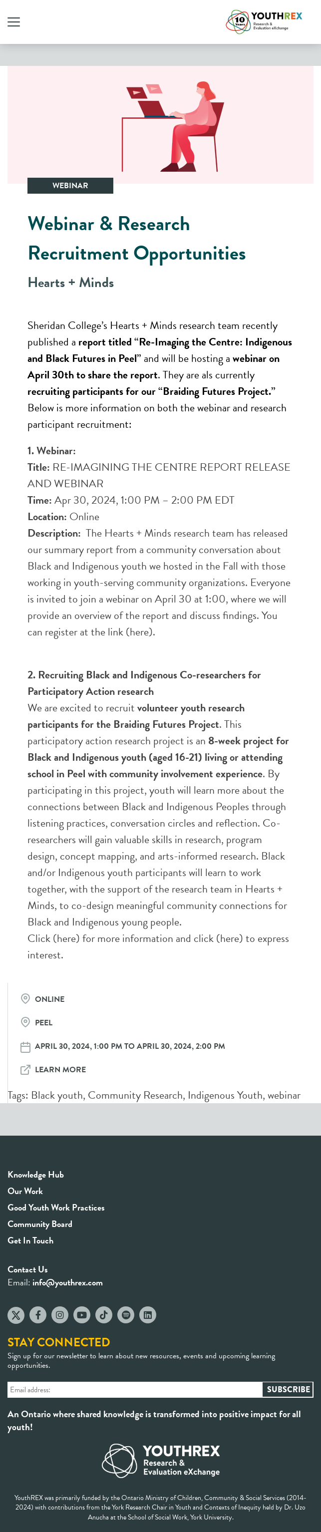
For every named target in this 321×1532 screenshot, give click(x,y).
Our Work (25, 1191)
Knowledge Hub (35, 1174)
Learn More (60, 1070)
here (139, 631)
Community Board (39, 1223)
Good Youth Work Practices (56, 1207)
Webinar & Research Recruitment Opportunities (136, 238)
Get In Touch (30, 1240)
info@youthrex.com (67, 1282)
